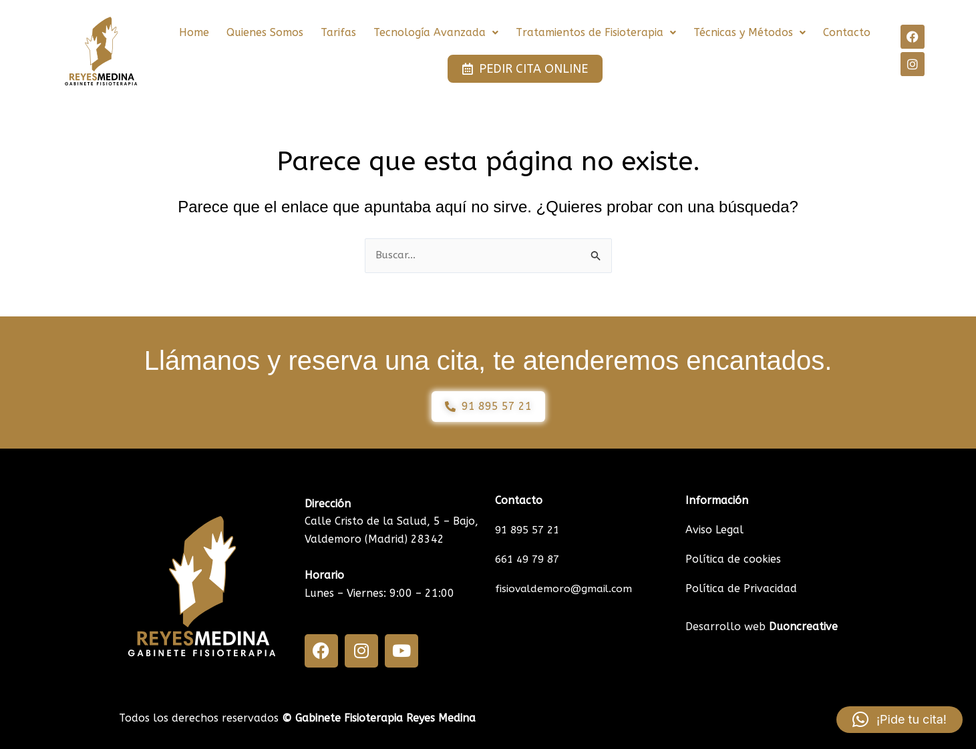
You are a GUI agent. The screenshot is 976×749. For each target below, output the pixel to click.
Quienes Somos (264, 32)
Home (194, 32)
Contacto (846, 32)
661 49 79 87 (530, 559)
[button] (436, 32)
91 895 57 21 (530, 529)
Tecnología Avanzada (435, 32)
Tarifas (338, 32)
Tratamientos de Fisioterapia (596, 32)
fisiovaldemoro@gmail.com (565, 588)
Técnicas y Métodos (749, 32)
